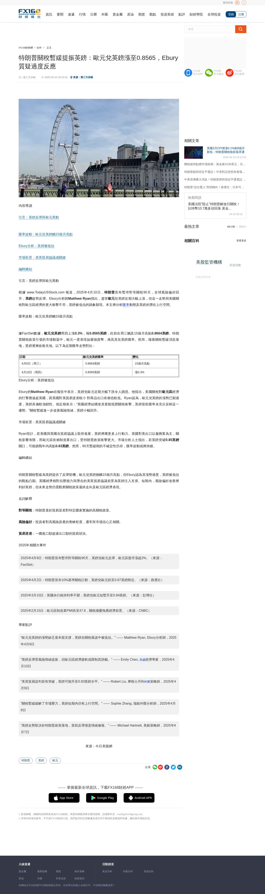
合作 (39, 47)
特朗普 (25, 760)
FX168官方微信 (219, 72)
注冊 (241, 14)
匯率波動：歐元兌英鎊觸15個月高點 (46, 234)
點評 (181, 14)
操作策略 (79, 871)
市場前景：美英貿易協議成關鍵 (42, 257)
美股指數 (235, 264)
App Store (66, 798)
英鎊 (41, 760)
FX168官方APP (198, 72)
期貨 (141, 14)
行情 (82, 14)
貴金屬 (118, 14)
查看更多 (241, 240)
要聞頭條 (42, 871)
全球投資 (214, 14)
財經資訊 (79, 878)
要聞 (60, 14)
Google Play (105, 798)
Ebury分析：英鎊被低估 (36, 246)
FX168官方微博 (239, 72)
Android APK (143, 798)
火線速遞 (24, 864)
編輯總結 (25, 269)
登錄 (231, 14)
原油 (130, 14)
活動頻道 (108, 864)
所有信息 (61, 878)
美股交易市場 (202, 276)
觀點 (152, 14)
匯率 (126, 304)
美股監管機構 (210, 263)
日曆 (93, 14)
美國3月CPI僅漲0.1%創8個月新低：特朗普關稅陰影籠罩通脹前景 (226, 152)
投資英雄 (167, 14)
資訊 (49, 14)
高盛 (142, 659)
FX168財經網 (26, 47)
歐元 (55, 760)
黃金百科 (107, 871)
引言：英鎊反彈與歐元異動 (39, 217)
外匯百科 (128, 871)
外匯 (104, 14)
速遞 (71, 14)
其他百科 (149, 871)
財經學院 (196, 14)
